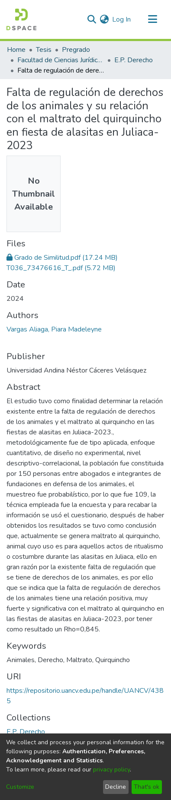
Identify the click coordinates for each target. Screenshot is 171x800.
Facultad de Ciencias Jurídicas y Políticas (60, 60)
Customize (20, 787)
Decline (115, 787)
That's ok (146, 787)
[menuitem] (104, 19)
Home (16, 49)
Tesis (44, 49)
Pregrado (76, 49)
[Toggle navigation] (152, 19)
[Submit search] (91, 19)
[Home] (21, 19)
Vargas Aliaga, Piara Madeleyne (54, 329)
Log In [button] (122, 19)
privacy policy (111, 769)
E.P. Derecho (133, 60)
